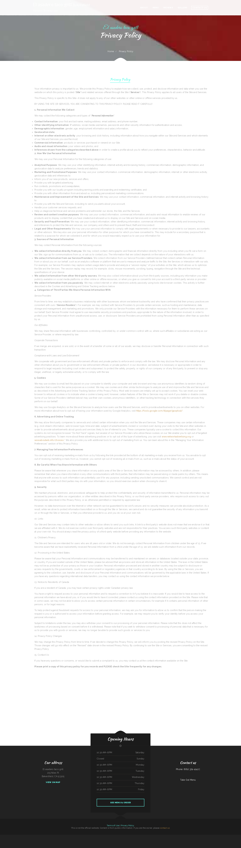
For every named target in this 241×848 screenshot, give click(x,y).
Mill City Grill (83, 836)
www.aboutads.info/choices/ (49, 440)
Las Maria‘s (180, 836)
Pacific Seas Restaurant (30, 836)
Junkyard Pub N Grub (229, 836)
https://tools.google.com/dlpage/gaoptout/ (159, 411)
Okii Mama (168, 836)
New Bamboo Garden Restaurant (109, 836)
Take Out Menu (188, 780)
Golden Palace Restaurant (215, 836)
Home (111, 51)
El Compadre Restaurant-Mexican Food (129, 836)
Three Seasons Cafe (186, 836)
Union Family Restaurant (75, 836)
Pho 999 (165, 836)
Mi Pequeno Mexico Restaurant (221, 836)
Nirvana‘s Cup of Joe (195, 836)
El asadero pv (10, 836)
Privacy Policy (120, 80)
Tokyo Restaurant (70, 836)
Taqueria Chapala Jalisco (34, 836)
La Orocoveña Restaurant (117, 836)
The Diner (1, 836)
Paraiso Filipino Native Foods (123, 836)
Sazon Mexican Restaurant (54, 836)
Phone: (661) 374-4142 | (188, 769)
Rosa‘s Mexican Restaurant (171, 836)
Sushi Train (183, 836)
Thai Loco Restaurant (176, 836)
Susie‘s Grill (226, 836)
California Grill (96, 836)
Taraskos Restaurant (99, 836)
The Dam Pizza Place (146, 836)
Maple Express (153, 836)
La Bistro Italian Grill (19, 836)
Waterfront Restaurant (39, 836)
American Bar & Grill (80, 836)
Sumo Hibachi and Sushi (162, 836)
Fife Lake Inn (233, 836)
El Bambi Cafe (87, 836)
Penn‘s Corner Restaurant (14, 836)
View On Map (53, 782)
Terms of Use (113, 825)
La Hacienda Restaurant (199, 836)
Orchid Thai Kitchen (150, 836)
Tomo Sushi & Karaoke (59, 836)
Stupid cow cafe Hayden (207, 836)
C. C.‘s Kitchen (211, 836)
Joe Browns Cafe (67, 836)
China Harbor (7, 836)
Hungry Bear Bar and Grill (91, 836)
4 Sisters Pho (4, 836)
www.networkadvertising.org (176, 436)
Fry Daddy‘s (203, 836)
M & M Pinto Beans (141, 836)
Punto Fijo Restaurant (44, 836)
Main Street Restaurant (49, 836)
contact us (165, 828)
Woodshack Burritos (236, 836)
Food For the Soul (63, 836)
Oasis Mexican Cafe (157, 836)
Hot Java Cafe (103, 836)
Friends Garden (113, 836)
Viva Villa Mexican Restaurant (136, 836)
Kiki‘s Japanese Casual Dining (24, 836)
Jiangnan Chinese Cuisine (190, 836)
